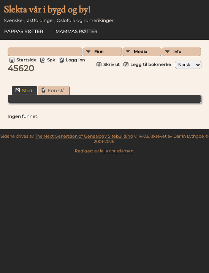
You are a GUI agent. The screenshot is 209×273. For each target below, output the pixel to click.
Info (177, 51)
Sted (23, 90)
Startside (26, 60)
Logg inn (75, 60)
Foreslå (53, 90)
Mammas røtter (76, 31)
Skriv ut (111, 64)
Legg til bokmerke (150, 64)
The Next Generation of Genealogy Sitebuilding (84, 136)
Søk (51, 60)
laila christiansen (116, 151)
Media (140, 51)
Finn (98, 51)
